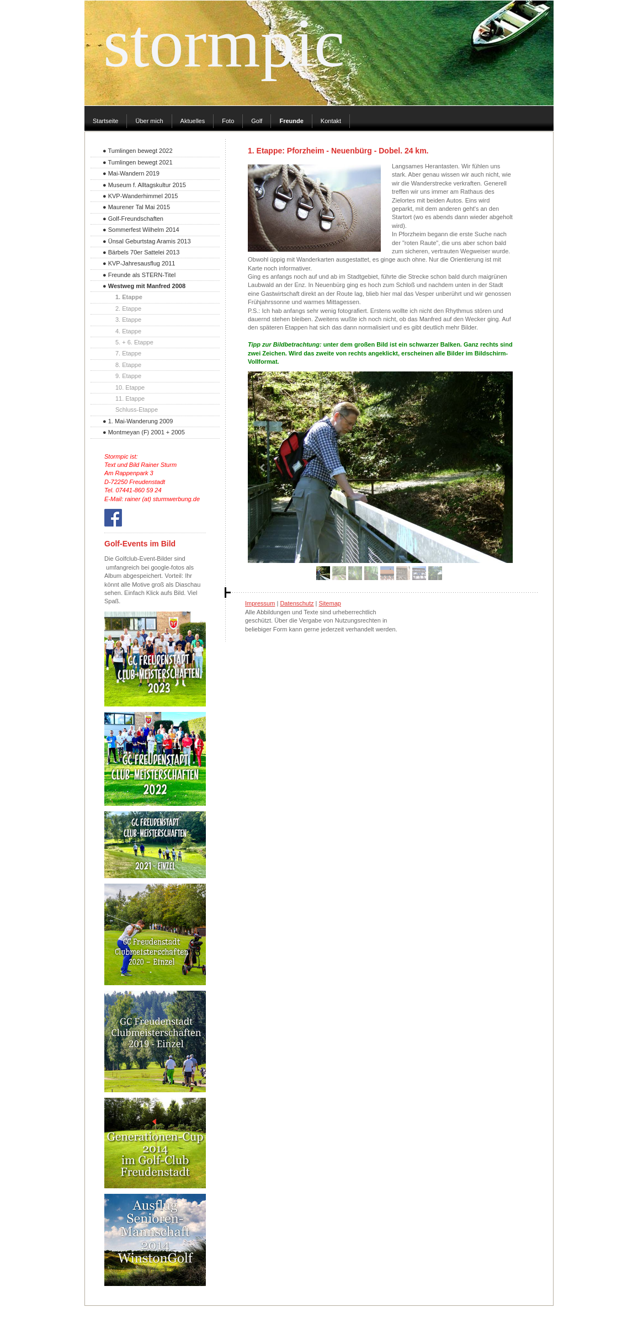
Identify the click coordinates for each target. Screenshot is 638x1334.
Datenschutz (296, 603)
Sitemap (330, 603)
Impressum (260, 603)
